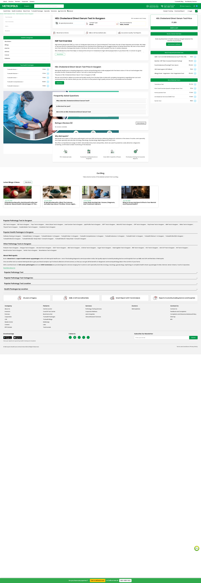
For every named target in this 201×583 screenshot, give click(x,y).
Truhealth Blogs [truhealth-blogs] (47, 319)
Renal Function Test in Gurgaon (12, 250)
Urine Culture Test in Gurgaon (54, 224)
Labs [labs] (44, 324)
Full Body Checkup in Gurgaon (12, 236)
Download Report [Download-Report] (180, 11)
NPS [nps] (171, 319)
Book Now (59, 83)
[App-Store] (197, 6)
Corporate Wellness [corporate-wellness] (91, 311)
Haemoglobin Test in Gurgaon (121, 248)
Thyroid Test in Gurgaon (10, 227)
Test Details (8, 17)
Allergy (7, 45)
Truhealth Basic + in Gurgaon (31, 236)
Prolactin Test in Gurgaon (10, 248)
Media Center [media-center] (9, 322)
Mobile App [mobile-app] (46, 322)
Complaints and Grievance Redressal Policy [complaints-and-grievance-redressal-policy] (183, 314)
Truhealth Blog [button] (179, 1)
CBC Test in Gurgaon (9, 224)
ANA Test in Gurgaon (74, 248)
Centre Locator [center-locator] (47, 309)
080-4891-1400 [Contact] (169, 7)
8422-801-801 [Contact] (154, 7)
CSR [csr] (6, 319)
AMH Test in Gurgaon (172, 224)
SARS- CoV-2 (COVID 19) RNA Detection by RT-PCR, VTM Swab (170, 57)
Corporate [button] (25, 1)
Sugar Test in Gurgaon (104, 248)
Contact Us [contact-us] (173, 309)
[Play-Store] (194, 6)
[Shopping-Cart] (196, 11)
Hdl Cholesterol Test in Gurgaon (24, 14)
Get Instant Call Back (174, 44)
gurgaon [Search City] (28, 6)
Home (1, 14)
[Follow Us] (70, 337)
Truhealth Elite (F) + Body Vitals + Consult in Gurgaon (70, 239)
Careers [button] (32, 1)
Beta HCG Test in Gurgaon (124, 224)
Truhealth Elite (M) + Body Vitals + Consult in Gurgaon (37, 239)
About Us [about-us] (7, 309)
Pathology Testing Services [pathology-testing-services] (94, 309)
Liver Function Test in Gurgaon (73, 224)
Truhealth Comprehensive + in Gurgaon (91, 236)
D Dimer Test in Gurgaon (88, 248)
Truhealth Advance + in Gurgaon (114, 236)
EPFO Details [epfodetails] (8, 327)
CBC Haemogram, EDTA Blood (163, 69)
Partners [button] (17, 1)
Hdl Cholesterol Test (9, 14)
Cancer (7, 55)
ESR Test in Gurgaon (23, 224)
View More (28, 182)
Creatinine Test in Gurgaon (47, 227)
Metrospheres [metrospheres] (136, 309)
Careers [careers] (7, 324)
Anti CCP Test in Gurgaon (167, 248)
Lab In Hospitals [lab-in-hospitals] (90, 314)
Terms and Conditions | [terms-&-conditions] (183, 346)
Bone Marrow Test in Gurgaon (48, 250)
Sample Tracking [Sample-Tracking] (168, 11)
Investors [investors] (7, 311)
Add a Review (141, 123)
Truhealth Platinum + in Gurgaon (154, 236)
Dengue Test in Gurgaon (27, 248)
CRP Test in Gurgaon (140, 224)
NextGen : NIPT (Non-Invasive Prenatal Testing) (168, 61)
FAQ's (6, 26)
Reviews (7, 31)
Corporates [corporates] (8, 317)
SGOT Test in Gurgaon (59, 248)
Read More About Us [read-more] (9, 268)
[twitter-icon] (74, 337)
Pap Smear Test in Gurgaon (156, 224)
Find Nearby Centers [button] (191, 1)
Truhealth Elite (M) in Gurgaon (174, 236)
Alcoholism (8, 41)
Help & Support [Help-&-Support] (186, 6)
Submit (193, 337)
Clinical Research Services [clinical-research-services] (93, 317)
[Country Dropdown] (185, 6)
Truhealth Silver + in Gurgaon (69, 236)
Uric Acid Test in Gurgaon (43, 248)
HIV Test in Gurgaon (182, 248)
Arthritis (7, 51)
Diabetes (7, 58)
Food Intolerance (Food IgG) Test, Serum (166, 65)
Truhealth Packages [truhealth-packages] (49, 317)
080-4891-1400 (125, 580)
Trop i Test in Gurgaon (37, 224)
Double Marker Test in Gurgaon (28, 227)
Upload (70, 11)
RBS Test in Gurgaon (138, 248)
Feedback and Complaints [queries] (178, 311)
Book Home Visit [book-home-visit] (47, 314)
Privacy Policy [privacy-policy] (194, 346)
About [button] (5, 1)
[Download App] (7, 337)
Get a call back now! (97, 580)
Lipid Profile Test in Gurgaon (92, 224)
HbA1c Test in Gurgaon (186, 224)
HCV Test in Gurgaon (152, 248)
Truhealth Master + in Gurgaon (50, 236)
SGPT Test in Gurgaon (108, 224)
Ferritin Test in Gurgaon (30, 250)
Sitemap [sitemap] (172, 317)
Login (190, 11)
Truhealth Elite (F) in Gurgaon (12, 239)
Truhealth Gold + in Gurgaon (134, 236)
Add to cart (174, 28)
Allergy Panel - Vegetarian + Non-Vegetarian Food (169, 73)
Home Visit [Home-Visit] (62, 11)
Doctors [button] (11, 1)
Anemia (7, 48)
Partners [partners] (7, 314)
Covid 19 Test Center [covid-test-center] (49, 311)
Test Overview (9, 22)
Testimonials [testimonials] (47, 327)
